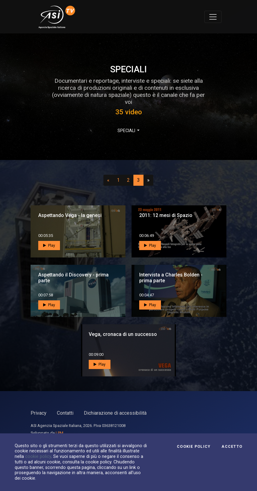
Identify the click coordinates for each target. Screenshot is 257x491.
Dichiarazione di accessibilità (115, 413)
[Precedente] (108, 180)
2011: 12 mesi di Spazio (165, 215)
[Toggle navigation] (213, 17)
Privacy (39, 413)
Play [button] (49, 245)
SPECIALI (126, 130)
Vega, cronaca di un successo (123, 334)
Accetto (232, 446)
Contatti (65, 413)
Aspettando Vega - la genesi (70, 215)
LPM (59, 433)
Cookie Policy (193, 446)
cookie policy (38, 456)
